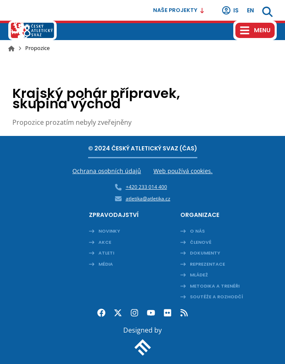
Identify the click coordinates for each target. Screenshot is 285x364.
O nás (197, 231)
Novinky (109, 231)
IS (230, 10)
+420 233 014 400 (146, 186)
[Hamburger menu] (255, 30)
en (250, 10)
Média (105, 264)
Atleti (106, 253)
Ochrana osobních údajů (106, 171)
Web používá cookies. (183, 171)
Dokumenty (205, 253)
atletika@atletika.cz (148, 198)
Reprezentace (207, 264)
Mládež (199, 274)
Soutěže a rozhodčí (216, 296)
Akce (104, 242)
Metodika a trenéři (214, 286)
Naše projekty (179, 10)
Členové (200, 242)
